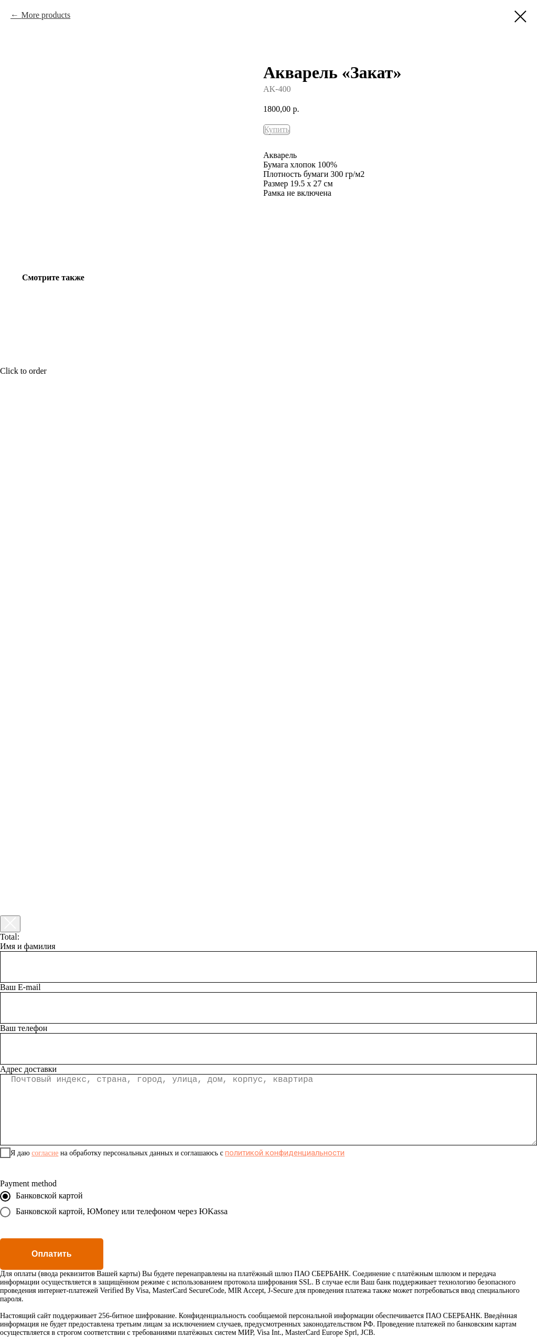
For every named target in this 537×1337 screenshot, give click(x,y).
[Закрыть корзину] (10, 923)
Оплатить (51, 1253)
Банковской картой (41, 1196)
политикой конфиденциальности (285, 1152)
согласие (44, 1153)
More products (45, 14)
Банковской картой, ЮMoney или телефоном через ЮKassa (114, 1212)
